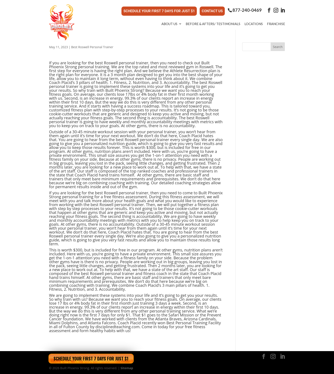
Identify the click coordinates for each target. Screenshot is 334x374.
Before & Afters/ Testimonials (213, 23)
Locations (253, 23)
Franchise (276, 23)
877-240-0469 (247, 10)
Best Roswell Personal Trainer (92, 47)
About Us (169, 23)
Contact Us (212, 11)
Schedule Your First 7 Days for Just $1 (159, 11)
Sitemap (127, 368)
